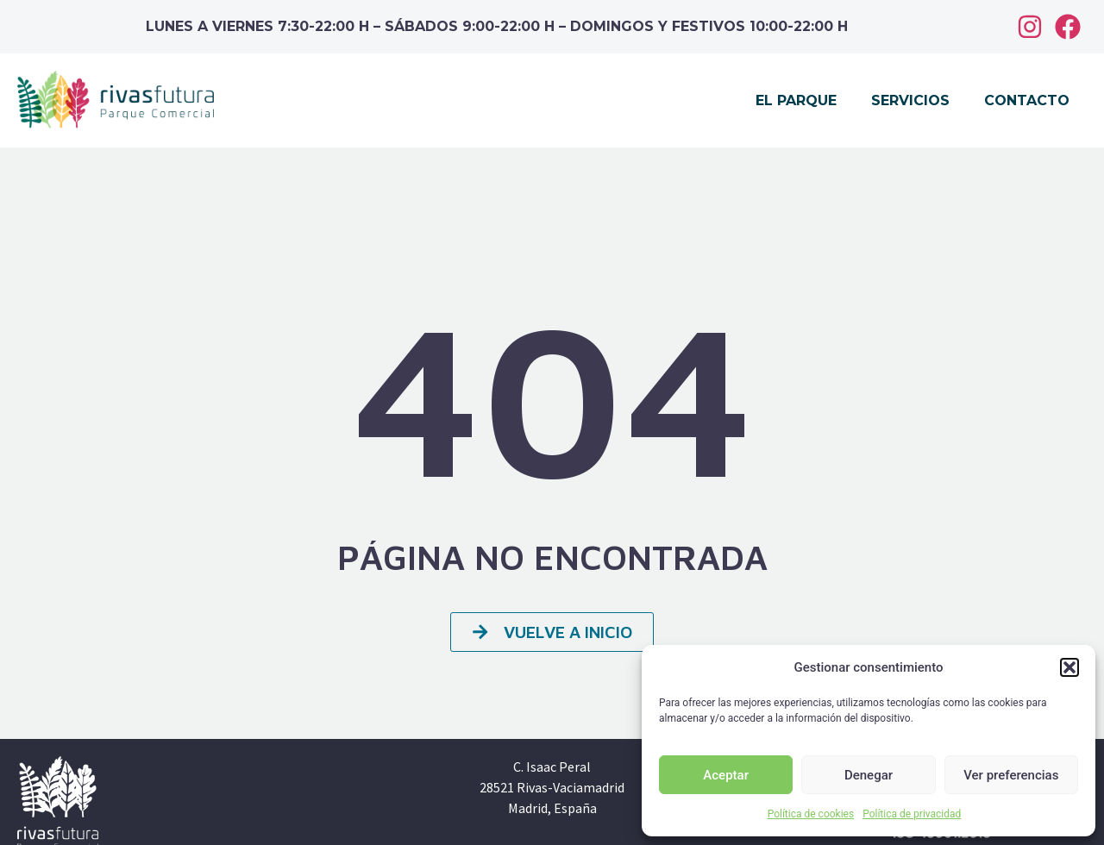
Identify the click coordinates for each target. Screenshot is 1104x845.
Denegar (868, 775)
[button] (1069, 667)
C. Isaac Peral (552, 766)
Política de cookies (811, 814)
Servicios (910, 100)
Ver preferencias (1010, 775)
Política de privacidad (911, 814)
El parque (796, 100)
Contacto (1027, 100)
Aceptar (726, 775)
